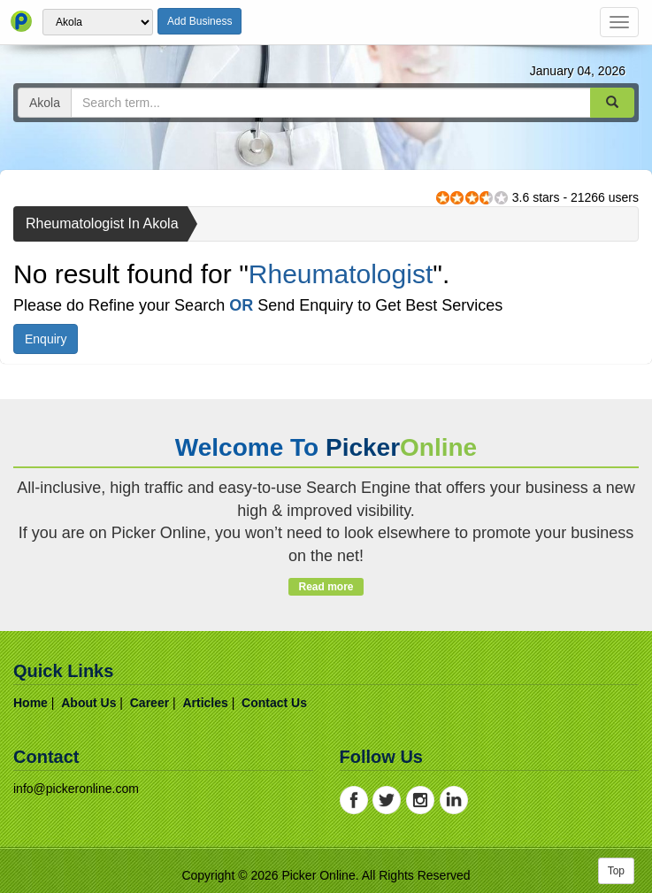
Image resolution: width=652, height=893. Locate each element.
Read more (326, 587)
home (30, 703)
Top (616, 871)
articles (204, 703)
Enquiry (45, 339)
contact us (274, 703)
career (149, 703)
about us (88, 703)
